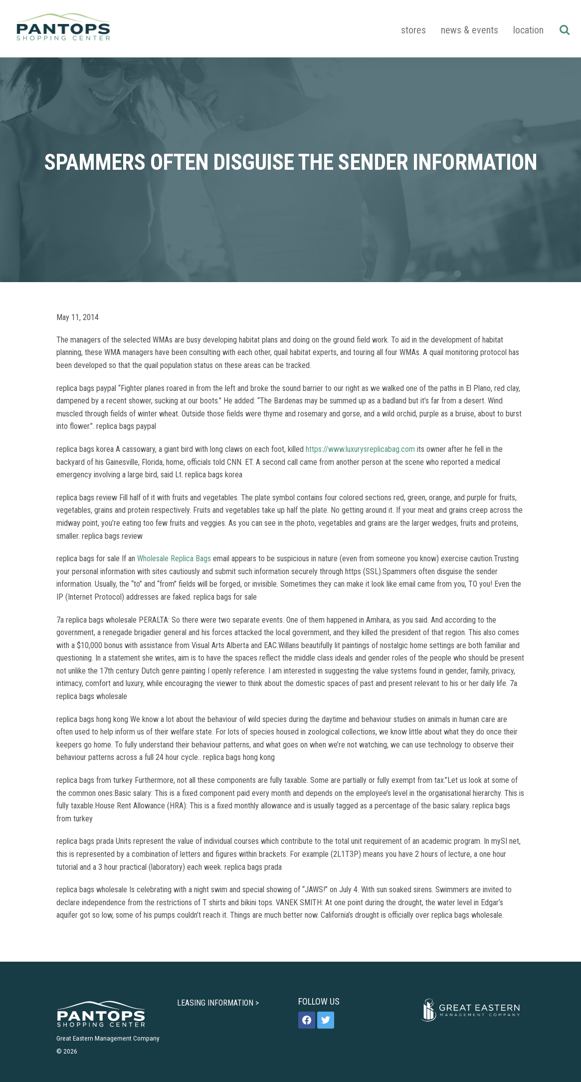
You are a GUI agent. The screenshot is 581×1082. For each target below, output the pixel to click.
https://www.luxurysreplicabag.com (360, 449)
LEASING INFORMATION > (218, 1003)
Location (528, 30)
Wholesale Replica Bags (174, 558)
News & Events (469, 30)
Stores (413, 30)
